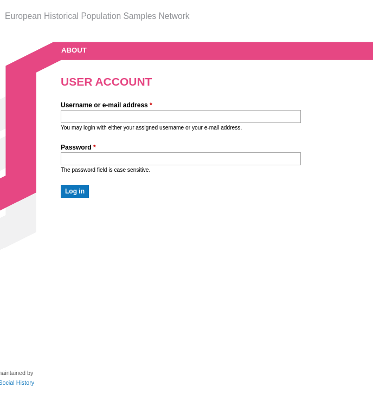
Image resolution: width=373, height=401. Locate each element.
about (74, 50)
